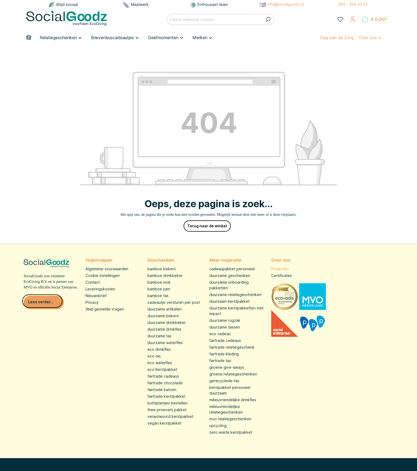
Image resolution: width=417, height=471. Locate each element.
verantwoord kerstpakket (170, 416)
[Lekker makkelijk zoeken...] (214, 19)
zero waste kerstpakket (230, 432)
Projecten (280, 268)
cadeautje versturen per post (173, 302)
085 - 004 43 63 (352, 4)
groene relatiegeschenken (233, 374)
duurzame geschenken (229, 275)
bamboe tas (158, 295)
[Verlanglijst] (340, 19)
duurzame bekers (163, 315)
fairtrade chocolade (165, 383)
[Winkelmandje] (375, 19)
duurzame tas (159, 336)
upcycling (217, 425)
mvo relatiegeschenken (230, 419)
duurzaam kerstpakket (229, 301)
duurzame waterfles (165, 342)
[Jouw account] (353, 19)
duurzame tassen (224, 327)
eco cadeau (220, 333)
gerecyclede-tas (224, 380)
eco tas (154, 356)
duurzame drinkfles (164, 329)
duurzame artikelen (164, 309)
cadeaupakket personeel (232, 268)
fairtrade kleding (224, 354)
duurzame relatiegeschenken (235, 294)
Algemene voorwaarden (106, 268)
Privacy (92, 302)
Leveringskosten (100, 289)
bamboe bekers (161, 268)
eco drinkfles (159, 349)
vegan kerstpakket (164, 423)
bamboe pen (158, 289)
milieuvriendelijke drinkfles (232, 399)
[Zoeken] (268, 19)
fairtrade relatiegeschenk (232, 347)
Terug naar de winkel (207, 226)
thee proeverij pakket (167, 409)
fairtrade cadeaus (163, 376)
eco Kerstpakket (162, 369)
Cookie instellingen (102, 275)
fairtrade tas (220, 360)
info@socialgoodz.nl (281, 4)
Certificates (281, 275)
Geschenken (160, 260)
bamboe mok (159, 282)
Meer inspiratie (225, 260)
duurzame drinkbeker (166, 322)
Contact (92, 282)
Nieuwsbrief (96, 295)
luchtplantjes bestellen (167, 403)
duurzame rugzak (224, 320)
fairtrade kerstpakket (166, 396)
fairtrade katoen (161, 389)
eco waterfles (159, 362)
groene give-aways (226, 367)
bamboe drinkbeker (165, 275)
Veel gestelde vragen (104, 309)
